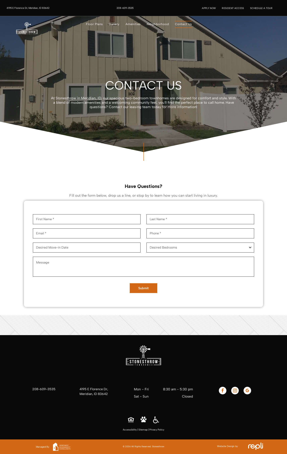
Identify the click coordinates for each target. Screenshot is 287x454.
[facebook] (222, 391)
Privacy (153, 429)
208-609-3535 (43, 389)
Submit (143, 288)
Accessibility (130, 429)
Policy (161, 429)
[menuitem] (209, 8)
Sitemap (143, 429)
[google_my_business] (247, 391)
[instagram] (235, 391)
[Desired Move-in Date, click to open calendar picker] (87, 248)
